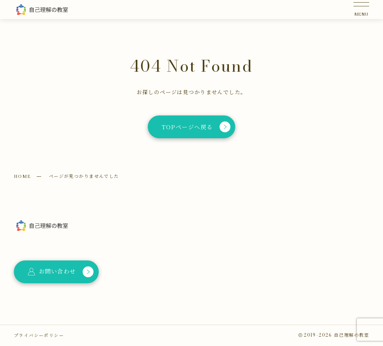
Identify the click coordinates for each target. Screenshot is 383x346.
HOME (22, 176)
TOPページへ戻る (195, 126)
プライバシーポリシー (39, 335)
